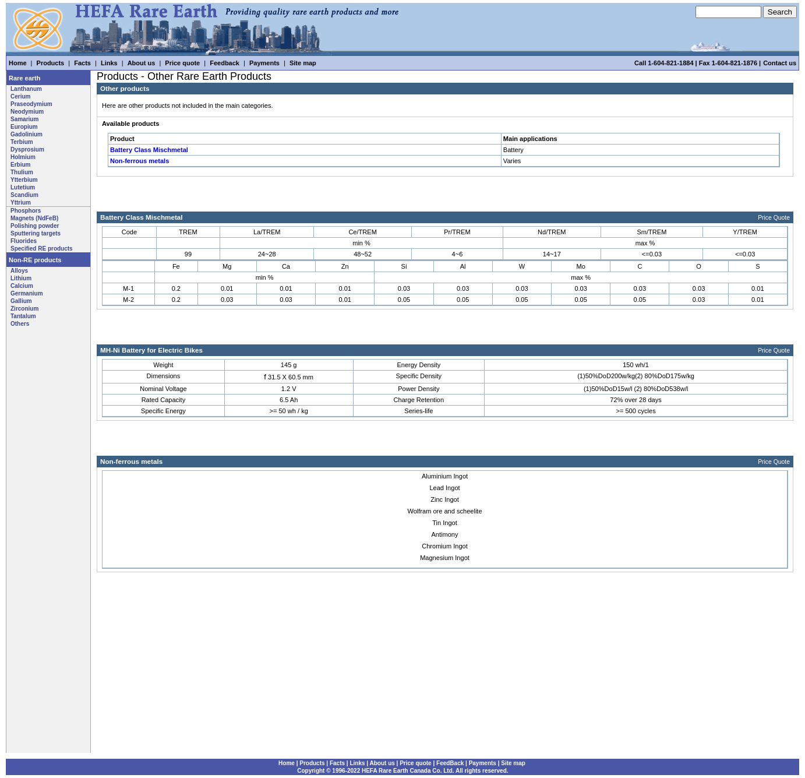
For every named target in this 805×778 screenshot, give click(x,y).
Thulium (21, 172)
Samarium (24, 119)
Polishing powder (34, 226)
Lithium (20, 278)
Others (19, 324)
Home (18, 62)
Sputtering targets (35, 233)
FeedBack (450, 763)
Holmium (23, 157)
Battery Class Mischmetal (149, 149)
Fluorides (23, 241)
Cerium (20, 96)
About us (142, 62)
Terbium (21, 142)
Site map (302, 62)
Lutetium (22, 187)
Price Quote (774, 217)
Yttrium (20, 202)
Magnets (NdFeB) (34, 218)
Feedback (224, 62)
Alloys (19, 270)
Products (51, 62)
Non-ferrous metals (139, 160)
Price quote (182, 62)
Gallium (21, 301)
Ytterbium (24, 180)
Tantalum (23, 316)
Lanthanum (26, 89)
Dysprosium (27, 149)
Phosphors (25, 210)
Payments (264, 62)
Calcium (21, 286)
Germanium (26, 293)
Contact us (779, 62)
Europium (24, 127)
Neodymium (27, 111)
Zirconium (24, 308)
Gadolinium (26, 134)
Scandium (24, 195)
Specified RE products (41, 248)
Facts (82, 62)
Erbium (20, 164)
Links (109, 62)
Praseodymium (31, 104)
